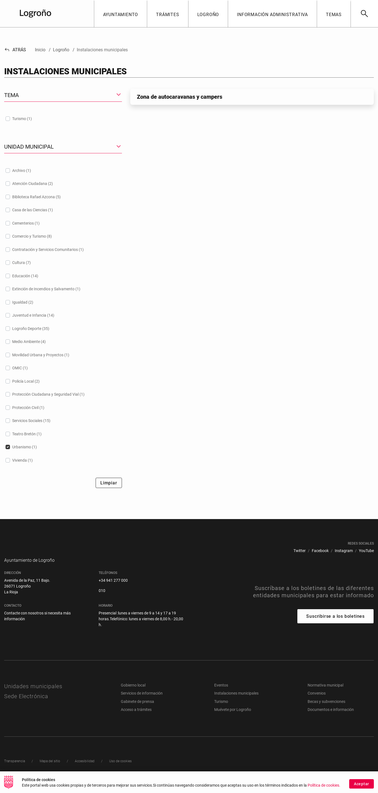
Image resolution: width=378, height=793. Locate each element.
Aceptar (361, 784)
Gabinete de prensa (137, 710)
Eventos (221, 693)
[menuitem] (299, 551)
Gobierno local (133, 693)
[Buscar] (364, 13)
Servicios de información (142, 701)
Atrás (15, 49)
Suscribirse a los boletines (335, 624)
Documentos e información (331, 718)
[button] (120, 13)
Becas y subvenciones (326, 710)
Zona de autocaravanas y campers (179, 96)
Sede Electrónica (26, 704)
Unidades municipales (33, 694)
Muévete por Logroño (232, 718)
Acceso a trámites (136, 718)
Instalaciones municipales (236, 701)
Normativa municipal (325, 693)
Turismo (221, 710)
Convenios (317, 701)
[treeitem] (63, 119)
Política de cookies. (324, 785)
